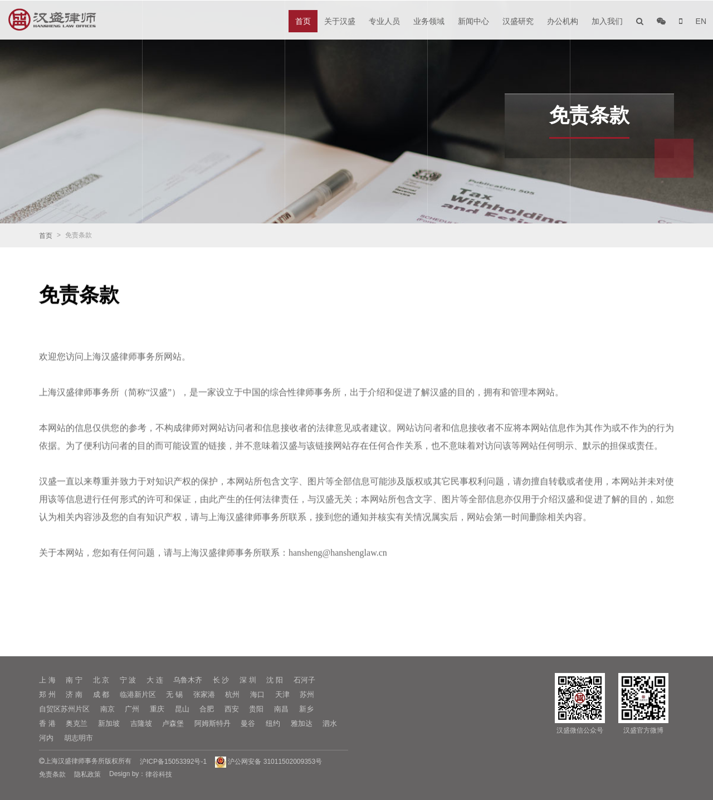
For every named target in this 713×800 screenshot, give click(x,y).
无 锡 (174, 694)
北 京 (101, 680)
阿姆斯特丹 (212, 723)
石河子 (304, 680)
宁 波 (128, 680)
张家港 (204, 694)
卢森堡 (173, 723)
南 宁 (74, 680)
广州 (132, 709)
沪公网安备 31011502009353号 (268, 761)
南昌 (281, 709)
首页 (303, 21)
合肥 (206, 709)
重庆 (157, 709)
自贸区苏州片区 (64, 709)
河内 (46, 738)
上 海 (47, 680)
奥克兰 (76, 723)
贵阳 (256, 709)
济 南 (74, 694)
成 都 (101, 694)
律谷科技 (158, 774)
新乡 (306, 709)
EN (701, 21)
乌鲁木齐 (187, 680)
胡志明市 (78, 738)
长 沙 (221, 680)
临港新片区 (138, 694)
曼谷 (248, 723)
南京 (107, 709)
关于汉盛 (339, 21)
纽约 (273, 723)
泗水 (330, 723)
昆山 (182, 709)
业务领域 (429, 21)
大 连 (154, 680)
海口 (257, 694)
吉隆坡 (141, 723)
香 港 (47, 723)
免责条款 (52, 774)
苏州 (307, 694)
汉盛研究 (518, 21)
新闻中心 (473, 21)
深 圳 (248, 680)
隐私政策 (87, 774)
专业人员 (384, 21)
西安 (231, 709)
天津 (282, 694)
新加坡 (109, 723)
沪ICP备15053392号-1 (173, 761)
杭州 (232, 694)
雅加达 (301, 723)
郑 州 (47, 694)
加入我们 (607, 21)
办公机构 (562, 21)
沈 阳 (274, 680)
